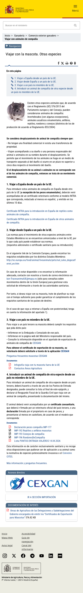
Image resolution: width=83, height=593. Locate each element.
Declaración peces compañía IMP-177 (32, 423)
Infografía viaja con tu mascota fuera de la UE (36, 364)
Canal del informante (27, 544)
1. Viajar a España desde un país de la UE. (35, 78)
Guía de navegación (27, 536)
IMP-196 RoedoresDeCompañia (29, 434)
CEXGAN (36, 343)
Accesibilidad (28, 530)
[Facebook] (59, 64)
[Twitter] (63, 63)
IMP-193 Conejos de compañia (29, 430)
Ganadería (19, 35)
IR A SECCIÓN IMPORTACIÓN (41, 493)
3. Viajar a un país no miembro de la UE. (34, 85)
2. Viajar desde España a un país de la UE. (35, 81)
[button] (75, 7)
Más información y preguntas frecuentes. (26, 459)
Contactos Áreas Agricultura (28, 368)
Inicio (7, 35)
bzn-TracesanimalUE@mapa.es (21, 278)
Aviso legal (7, 542)
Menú (75, 10)
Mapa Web (7, 534)
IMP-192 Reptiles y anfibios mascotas (32, 427)
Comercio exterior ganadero (42, 35)
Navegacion (12, 46)
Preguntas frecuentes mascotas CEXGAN (26, 356)
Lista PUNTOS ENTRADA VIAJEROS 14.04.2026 (37, 437)
